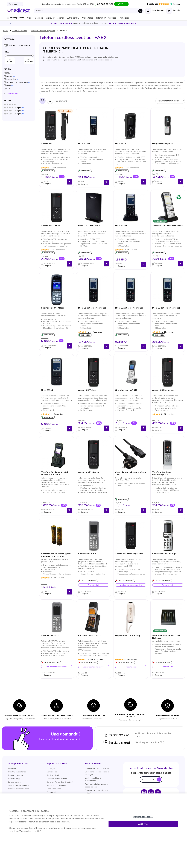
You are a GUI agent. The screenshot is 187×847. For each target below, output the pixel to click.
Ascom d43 (46, 143)
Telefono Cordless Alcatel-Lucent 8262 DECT (55, 473)
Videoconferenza (35, 18)
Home (5, 31)
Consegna (51, 768)
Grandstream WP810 (126, 390)
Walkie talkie (87, 18)
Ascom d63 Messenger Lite (129, 553)
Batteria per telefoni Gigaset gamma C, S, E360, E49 (56, 554)
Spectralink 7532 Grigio (164, 553)
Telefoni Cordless (19, 31)
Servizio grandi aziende (18, 785)
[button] (53, 183)
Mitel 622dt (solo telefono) (166, 308)
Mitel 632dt (47, 390)
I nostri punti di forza (17, 772)
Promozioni (124, 18)
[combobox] (89, 10)
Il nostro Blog (14, 778)
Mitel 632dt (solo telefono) (129, 308)
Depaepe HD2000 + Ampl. (128, 635)
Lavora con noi (14, 782)
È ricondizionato (6, 45)
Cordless (112, 18)
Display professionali (54, 18)
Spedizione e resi (54, 789)
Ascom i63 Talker (87, 390)
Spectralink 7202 (87, 553)
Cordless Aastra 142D (89, 635)
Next (176, 23)
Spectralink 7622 (50, 635)
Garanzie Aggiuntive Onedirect (60, 782)
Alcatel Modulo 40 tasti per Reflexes (166, 636)
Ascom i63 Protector (89, 472)
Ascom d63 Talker (50, 225)
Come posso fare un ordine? (97, 768)
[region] (93, 820)
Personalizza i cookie (143, 817)
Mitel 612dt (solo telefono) (92, 308)
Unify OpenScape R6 (162, 143)
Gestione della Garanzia (57, 778)
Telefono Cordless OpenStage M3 (161, 473)
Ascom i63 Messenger (163, 390)
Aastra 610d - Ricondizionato (167, 225)
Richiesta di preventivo (56, 785)
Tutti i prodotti (17, 17)
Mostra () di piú (13, 93)
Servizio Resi (52, 772)
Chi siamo (12, 768)
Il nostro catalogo (16, 775)
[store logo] (19, 10)
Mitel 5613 (120, 143)
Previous (10, 23)
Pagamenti (51, 792)
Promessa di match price (18, 789)
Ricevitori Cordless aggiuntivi (43, 31)
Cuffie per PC (73, 18)
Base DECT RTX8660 (89, 225)
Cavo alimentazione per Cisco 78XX (130, 473)
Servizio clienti (116, 743)
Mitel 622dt (84, 143)
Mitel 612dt (121, 225)
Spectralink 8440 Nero (52, 308)
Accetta (143, 824)
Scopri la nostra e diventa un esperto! (93, 23)
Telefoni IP (101, 18)
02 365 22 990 (116, 735)
